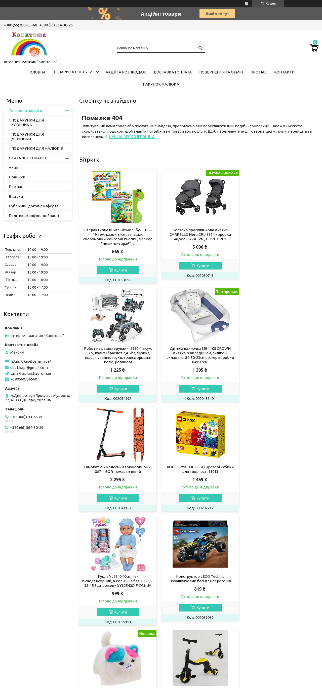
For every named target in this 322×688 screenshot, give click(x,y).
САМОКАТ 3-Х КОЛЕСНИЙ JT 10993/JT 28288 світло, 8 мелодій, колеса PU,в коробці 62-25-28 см (117, 590)
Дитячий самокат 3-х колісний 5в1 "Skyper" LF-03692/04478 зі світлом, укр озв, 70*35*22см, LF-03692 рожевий (198, 590)
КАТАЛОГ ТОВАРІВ (28, 158)
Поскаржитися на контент (162, 683)
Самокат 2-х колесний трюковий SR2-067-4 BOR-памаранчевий (199, 350)
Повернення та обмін (221, 72)
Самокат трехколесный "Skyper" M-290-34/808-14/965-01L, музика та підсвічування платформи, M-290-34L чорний (280, 592)
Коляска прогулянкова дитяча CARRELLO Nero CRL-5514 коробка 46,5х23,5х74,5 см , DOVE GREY (198, 234)
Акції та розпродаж (126, 72)
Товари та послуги (72, 72)
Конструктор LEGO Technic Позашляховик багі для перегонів (198, 469)
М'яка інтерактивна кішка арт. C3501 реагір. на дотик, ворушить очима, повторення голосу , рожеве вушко (280, 471)
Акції (13, 167)
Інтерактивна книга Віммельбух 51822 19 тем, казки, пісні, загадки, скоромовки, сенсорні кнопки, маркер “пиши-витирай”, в (117, 237)
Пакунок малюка (161, 84)
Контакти (284, 72)
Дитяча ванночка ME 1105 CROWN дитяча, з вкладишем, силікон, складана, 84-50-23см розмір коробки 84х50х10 (117, 355)
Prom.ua (186, 674)
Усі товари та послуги (294, 646)
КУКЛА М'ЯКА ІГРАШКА (132, 136)
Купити (120, 270)
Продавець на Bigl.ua (161, 678)
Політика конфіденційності (34, 215)
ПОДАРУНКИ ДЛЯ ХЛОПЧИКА (27, 122)
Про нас (259, 72)
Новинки (17, 177)
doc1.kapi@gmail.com (29, 367)
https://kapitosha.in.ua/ (31, 361)
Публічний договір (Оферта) (34, 206)
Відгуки (16, 196)
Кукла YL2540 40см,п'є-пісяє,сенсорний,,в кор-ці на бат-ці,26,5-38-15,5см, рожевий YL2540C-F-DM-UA (117, 474)
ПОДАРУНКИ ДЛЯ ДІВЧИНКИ (27, 136)
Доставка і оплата (172, 72)
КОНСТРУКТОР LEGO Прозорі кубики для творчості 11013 (280, 350)
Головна (36, 72)
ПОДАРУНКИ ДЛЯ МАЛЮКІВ (37, 148)
